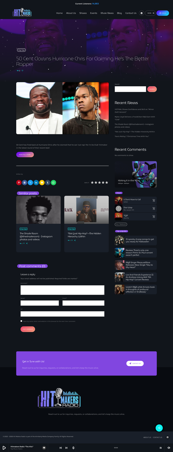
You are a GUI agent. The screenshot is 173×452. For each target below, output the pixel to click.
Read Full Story (25, 154)
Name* (23, 298)
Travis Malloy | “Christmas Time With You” (132, 136)
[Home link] (18, 13)
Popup (162, 13)
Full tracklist (121, 224)
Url (21, 309)
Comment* (24, 283)
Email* (64, 298)
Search (117, 84)
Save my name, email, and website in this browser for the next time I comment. (49, 321)
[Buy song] (154, 200)
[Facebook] (141, 13)
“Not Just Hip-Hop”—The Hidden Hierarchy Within (135, 132)
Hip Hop (21, 50)
